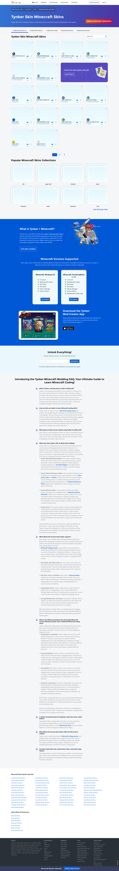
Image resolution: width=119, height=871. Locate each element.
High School (97, 852)
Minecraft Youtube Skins (66, 778)
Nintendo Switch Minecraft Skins (93, 790)
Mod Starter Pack (65, 725)
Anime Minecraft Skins (17, 792)
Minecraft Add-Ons (16, 823)
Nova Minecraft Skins (41, 800)
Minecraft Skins (15, 818)
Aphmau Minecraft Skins (91, 792)
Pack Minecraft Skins (41, 785)
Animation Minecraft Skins (91, 780)
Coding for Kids (18, 9)
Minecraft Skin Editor (90, 783)
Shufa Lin (16, 101)
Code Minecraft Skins (90, 785)
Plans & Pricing (65, 854)
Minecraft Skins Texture (66, 783)
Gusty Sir (65, 101)
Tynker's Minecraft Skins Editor (53, 234)
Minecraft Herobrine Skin (42, 783)
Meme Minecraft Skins (41, 790)
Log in (104, 2)
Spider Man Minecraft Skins (19, 797)
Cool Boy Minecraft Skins (67, 795)
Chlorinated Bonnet (43, 124)
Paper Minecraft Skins (17, 802)
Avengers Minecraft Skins (18, 805)
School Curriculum (99, 844)
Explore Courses (28, 249)
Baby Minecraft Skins (65, 797)
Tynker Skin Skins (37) (20, 30)
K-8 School (97, 857)
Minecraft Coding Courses (49, 548)
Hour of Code (81, 861)
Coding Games (81, 843)
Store (45, 859)
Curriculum (64, 844)
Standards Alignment (100, 859)
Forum (46, 857)
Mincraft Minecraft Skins (42, 795)
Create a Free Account (72, 868)
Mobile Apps (48, 852)
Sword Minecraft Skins (17, 807)
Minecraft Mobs (15, 816)
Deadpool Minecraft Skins (67, 800)
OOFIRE (15, 146)
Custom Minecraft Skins (18, 785)
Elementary (97, 848)
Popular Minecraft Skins (90, 778)
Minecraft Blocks (16, 820)
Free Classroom (98, 846)
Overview (63, 843)
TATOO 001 (16, 124)
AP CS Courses (98, 854)
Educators (54, 2)
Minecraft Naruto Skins (41, 780)
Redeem (63, 848)
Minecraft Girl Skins (16, 783)
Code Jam (80, 859)
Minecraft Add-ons (82, 854)
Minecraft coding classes (68, 411)
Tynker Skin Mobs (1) (36, 30)
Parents (44, 2)
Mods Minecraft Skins (41, 778)
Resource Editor (74, 575)
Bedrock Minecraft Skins (66, 802)
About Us (47, 844)
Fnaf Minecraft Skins (89, 795)
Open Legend (42, 57)
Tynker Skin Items (52, 30)
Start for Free (94, 2)
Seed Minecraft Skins (90, 800)
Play (35, 2)
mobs (47, 477)
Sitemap (46, 854)
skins (79, 475)
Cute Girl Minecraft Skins (67, 805)
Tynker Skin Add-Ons (83, 30)
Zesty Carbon (91, 57)
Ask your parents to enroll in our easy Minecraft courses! (59, 356)
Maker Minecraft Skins (17, 788)
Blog (45, 843)
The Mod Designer (61, 465)
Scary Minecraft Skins (41, 805)
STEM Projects (98, 865)
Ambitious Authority (93, 101)
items (43, 477)
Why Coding (64, 850)
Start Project (69, 74)
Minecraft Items (15, 825)
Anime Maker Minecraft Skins (68, 788)
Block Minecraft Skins (90, 805)
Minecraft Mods (15, 828)
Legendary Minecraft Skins (18, 800)
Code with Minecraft (17, 830)
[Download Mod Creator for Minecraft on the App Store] (68, 328)
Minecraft (28, 9)
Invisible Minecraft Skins (18, 778)
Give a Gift (64, 846)
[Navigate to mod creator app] (38, 325)
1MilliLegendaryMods (44, 80)
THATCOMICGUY (17, 80)
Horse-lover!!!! (42, 146)
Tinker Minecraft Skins (41, 788)
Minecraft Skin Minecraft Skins (68, 785)
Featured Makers (66, 852)
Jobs (45, 850)
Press (45, 848)
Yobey (89, 124)
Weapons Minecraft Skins (42, 802)
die (14, 57)
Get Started (45, 299)
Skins (34, 9)
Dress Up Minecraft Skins (67, 790)
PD (94, 861)
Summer (63, 857)
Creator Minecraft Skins (17, 780)
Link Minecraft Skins (41, 797)
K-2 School (97, 856)
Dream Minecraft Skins (66, 780)
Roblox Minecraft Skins (17, 795)
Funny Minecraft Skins (41, 792)
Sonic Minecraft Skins (66, 792)
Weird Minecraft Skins (90, 802)
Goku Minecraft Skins (90, 797)
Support (74, 2)
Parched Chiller (67, 124)
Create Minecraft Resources (99, 21)
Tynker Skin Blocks (67, 30)
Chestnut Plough (67, 57)
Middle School (98, 850)
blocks (54, 477)
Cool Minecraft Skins (17, 790)
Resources (64, 2)
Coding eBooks (48, 856)
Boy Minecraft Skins (89, 788)
